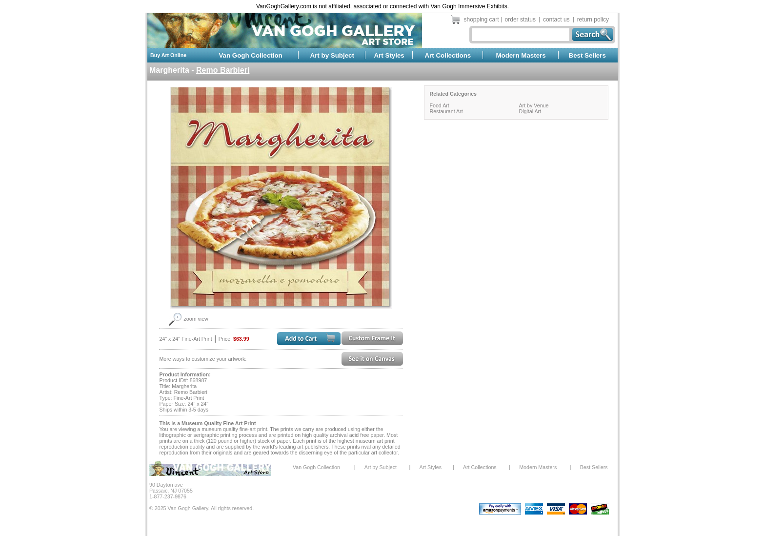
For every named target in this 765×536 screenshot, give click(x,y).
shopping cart (481, 19)
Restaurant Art (446, 111)
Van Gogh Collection (250, 55)
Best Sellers (587, 55)
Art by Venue (533, 105)
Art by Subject (332, 55)
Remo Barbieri (222, 70)
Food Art (439, 105)
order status (520, 19)
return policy (593, 19)
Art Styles (389, 55)
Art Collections (447, 55)
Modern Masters (520, 55)
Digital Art (530, 111)
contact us (556, 19)
